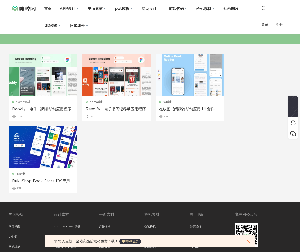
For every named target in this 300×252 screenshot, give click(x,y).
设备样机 (150, 164)
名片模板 (104, 185)
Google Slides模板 (67, 154)
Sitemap (196, 175)
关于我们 (195, 154)
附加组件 (77, 26)
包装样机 (150, 154)
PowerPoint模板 (65, 175)
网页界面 (14, 154)
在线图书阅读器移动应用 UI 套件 (183, 109)
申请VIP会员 (130, 241)
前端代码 (176, 9)
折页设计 (104, 164)
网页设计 (149, 9)
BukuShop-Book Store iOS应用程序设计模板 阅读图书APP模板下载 (257, 109)
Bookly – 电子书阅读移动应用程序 (41, 109)
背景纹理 (59, 205)
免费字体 (104, 205)
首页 (47, 9)
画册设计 (104, 175)
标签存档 (195, 185)
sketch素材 (16, 215)
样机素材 (203, 9)
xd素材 (164, 101)
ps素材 (236, 101)
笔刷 (57, 185)
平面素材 (95, 9)
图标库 (13, 195)
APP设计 (67, 9)
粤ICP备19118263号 (278, 240)
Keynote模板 (63, 164)
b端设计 (14, 164)
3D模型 (51, 26)
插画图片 (231, 9)
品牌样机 (150, 175)
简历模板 (104, 195)
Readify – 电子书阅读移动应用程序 (114, 109)
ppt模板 (122, 9)
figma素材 (23, 101)
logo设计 (60, 215)
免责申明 (195, 164)
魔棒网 (24, 8)
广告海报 (104, 154)
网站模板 (14, 175)
